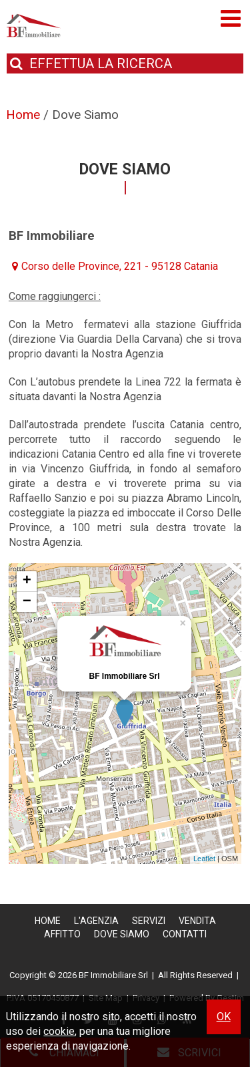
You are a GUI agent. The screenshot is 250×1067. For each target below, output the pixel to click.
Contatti (185, 934)
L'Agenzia (96, 920)
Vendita (197, 920)
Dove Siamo (121, 934)
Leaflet (204, 859)
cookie (59, 1031)
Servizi (148, 920)
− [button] (27, 602)
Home (48, 920)
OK (224, 1016)
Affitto (62, 934)
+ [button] (27, 581)
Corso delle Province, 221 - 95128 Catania (119, 266)
